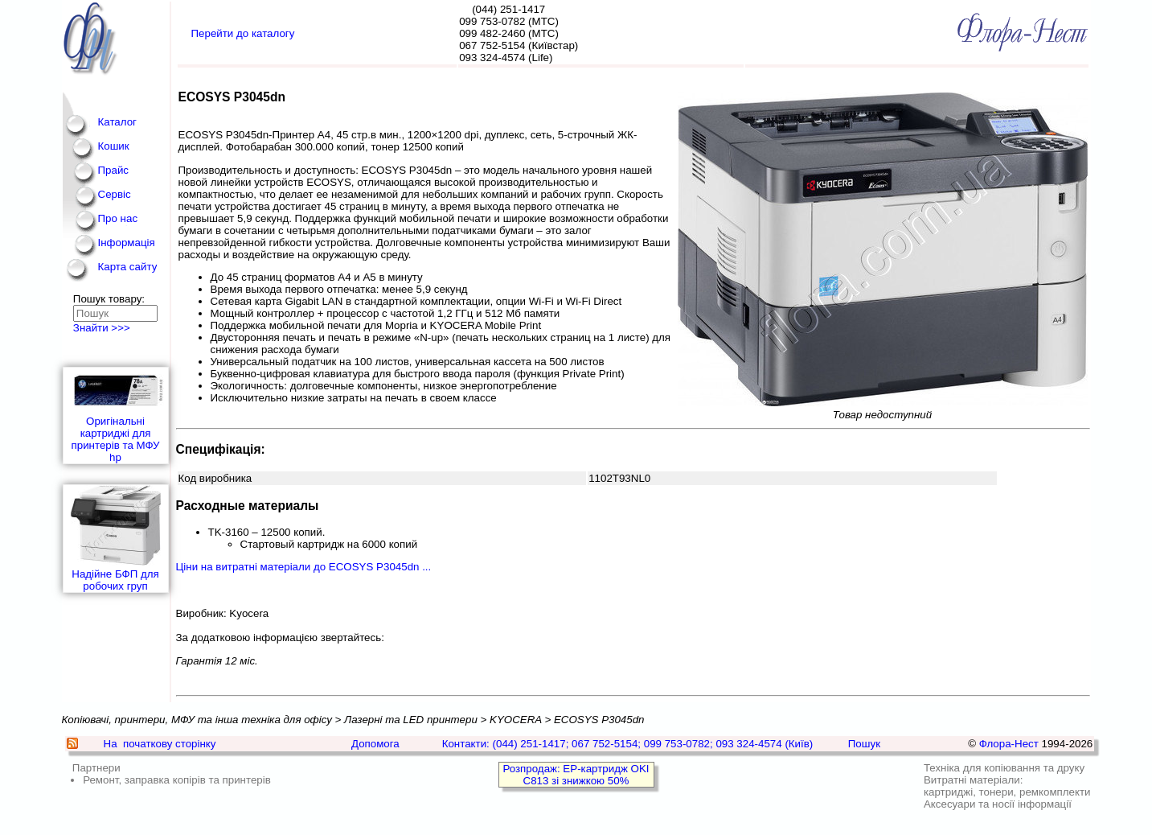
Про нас (118, 218)
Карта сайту (128, 267)
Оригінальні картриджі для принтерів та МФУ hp (116, 415)
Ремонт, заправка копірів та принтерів (177, 780)
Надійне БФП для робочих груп (116, 538)
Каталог (117, 122)
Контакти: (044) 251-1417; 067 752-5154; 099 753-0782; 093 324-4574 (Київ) (628, 744)
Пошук (864, 744)
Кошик (113, 146)
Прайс (113, 170)
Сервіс (114, 194)
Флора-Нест (1009, 744)
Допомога (375, 744)
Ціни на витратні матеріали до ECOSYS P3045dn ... (304, 567)
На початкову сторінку (160, 744)
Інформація (126, 243)
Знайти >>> (101, 328)
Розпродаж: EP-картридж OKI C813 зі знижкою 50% (575, 775)
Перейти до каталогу (243, 33)
